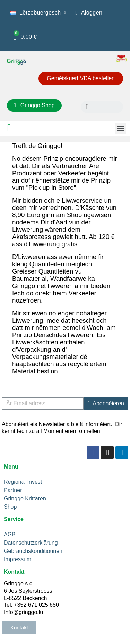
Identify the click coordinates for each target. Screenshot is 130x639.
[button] (80, 78)
